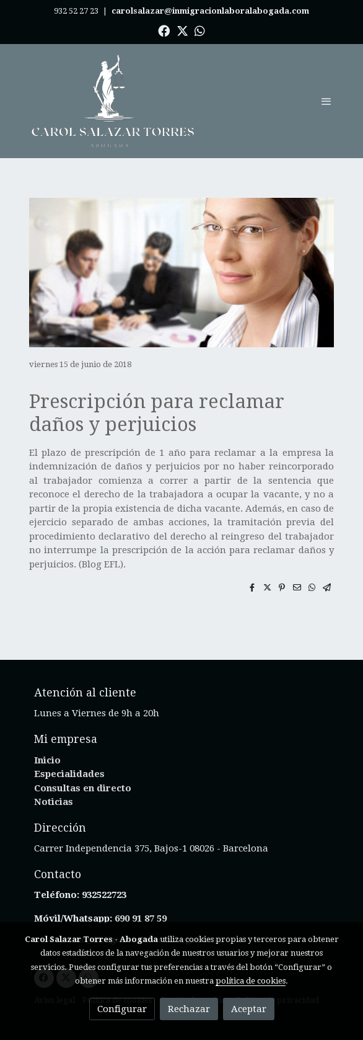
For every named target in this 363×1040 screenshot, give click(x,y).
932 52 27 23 (76, 11)
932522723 (105, 894)
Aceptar (248, 1009)
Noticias (53, 801)
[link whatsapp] (200, 30)
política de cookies (251, 980)
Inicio (47, 760)
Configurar (122, 1009)
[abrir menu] (326, 101)
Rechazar (189, 1009)
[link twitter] (182, 30)
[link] (113, 101)
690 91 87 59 (141, 918)
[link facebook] (164, 30)
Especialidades (69, 774)
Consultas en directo (82, 788)
